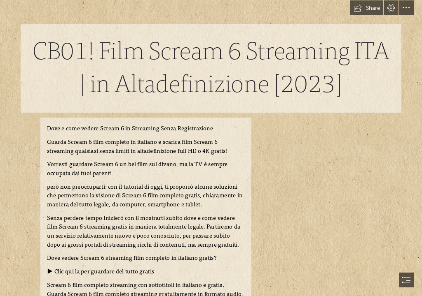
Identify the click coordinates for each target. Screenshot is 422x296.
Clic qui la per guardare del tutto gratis (104, 271)
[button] (366, 7)
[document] (211, 148)
